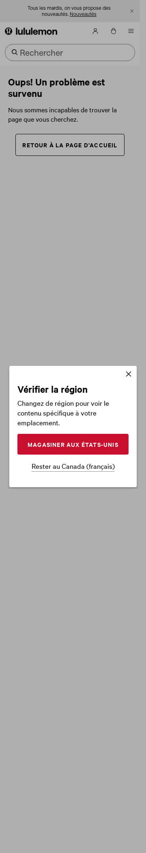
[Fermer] (128, 374)
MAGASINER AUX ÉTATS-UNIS (73, 444)
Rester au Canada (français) (73, 465)
